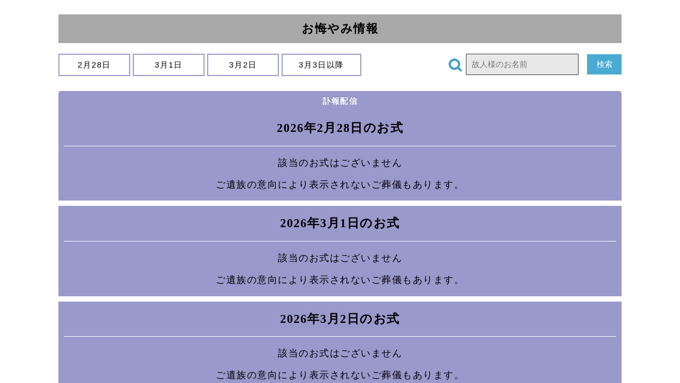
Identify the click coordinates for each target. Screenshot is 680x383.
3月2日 (243, 64)
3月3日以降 (321, 64)
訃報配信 (340, 100)
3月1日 (169, 64)
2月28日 (94, 64)
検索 (604, 64)
